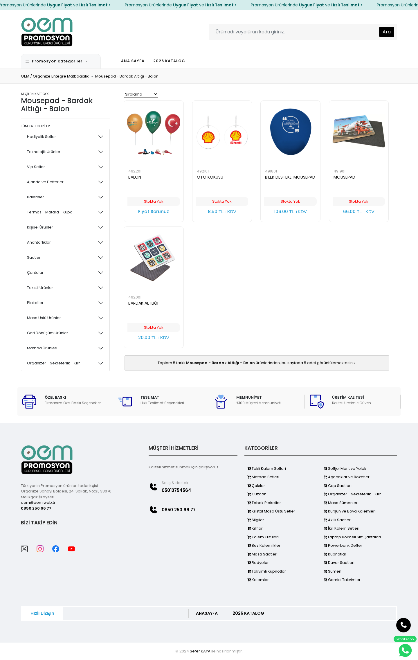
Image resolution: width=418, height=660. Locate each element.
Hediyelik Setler (41, 136)
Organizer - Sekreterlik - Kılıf (53, 363)
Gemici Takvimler (342, 579)
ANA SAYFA (133, 61)
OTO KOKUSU (210, 177)
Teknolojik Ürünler (43, 151)
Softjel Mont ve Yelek (345, 468)
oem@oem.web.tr (38, 502)
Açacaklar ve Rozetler (347, 477)
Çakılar (256, 485)
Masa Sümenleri (341, 503)
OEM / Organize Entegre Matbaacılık (55, 76)
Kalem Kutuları (263, 537)
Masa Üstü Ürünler (44, 318)
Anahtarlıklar (39, 242)
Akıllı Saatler (337, 520)
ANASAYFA (207, 613)
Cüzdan (256, 494)
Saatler (34, 257)
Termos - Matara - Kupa (50, 212)
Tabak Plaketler (264, 503)
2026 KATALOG (169, 61)
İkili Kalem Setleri (341, 528)
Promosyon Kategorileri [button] (55, 61)
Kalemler (35, 197)
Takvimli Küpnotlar (266, 571)
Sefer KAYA (200, 651)
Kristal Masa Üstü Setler (271, 511)
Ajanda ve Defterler (45, 182)
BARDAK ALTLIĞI (143, 303)
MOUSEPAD (344, 177)
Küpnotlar (335, 554)
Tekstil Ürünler (40, 287)
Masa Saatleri (262, 554)
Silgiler (255, 520)
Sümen (332, 571)
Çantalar (35, 272)
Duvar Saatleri (339, 562)
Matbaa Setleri (263, 477)
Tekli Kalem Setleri (266, 468)
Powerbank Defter (343, 545)
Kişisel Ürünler (40, 227)
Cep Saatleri (338, 485)
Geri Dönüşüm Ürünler (47, 333)
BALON (134, 177)
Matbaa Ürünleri (42, 348)
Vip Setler (36, 167)
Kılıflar (255, 528)
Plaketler (35, 302)
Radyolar (258, 562)
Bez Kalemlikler (263, 545)
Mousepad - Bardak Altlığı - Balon (126, 76)
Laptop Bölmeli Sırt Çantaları (352, 537)
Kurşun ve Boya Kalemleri (350, 511)
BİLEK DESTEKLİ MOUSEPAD (290, 177)
